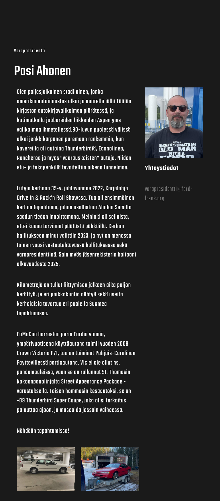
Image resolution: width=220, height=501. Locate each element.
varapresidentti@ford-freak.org (169, 193)
